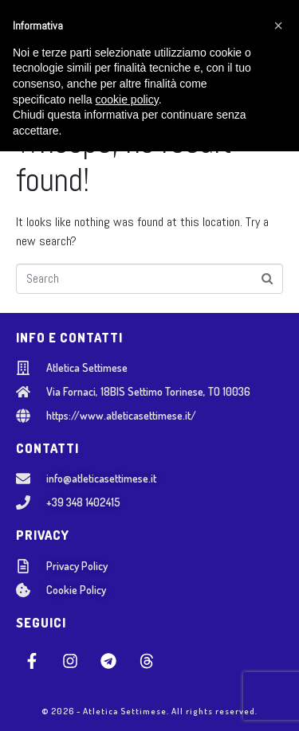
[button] (278, 605)
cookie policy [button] (127, 678)
